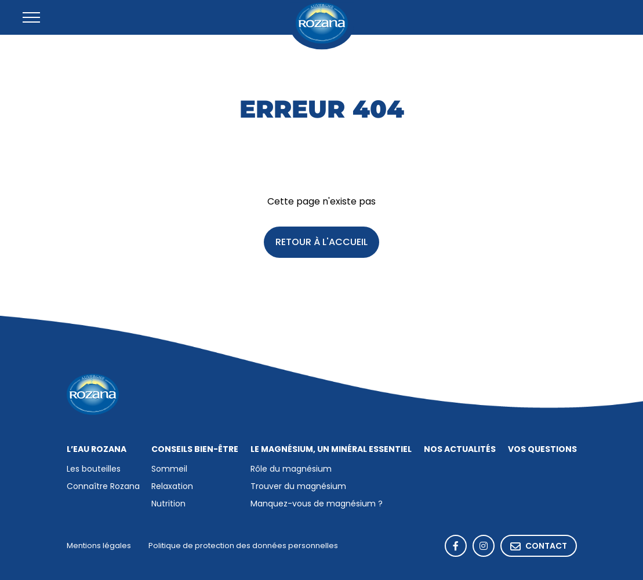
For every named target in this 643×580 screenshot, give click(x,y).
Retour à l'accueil (321, 242)
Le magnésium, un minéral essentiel (331, 450)
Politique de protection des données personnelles (243, 546)
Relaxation (172, 487)
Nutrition (168, 504)
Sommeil (169, 469)
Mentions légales (99, 546)
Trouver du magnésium (298, 487)
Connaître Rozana (103, 487)
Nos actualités (460, 450)
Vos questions (542, 450)
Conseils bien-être (194, 450)
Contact (538, 546)
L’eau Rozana (96, 450)
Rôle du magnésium (291, 469)
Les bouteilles (94, 469)
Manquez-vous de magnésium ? (316, 504)
